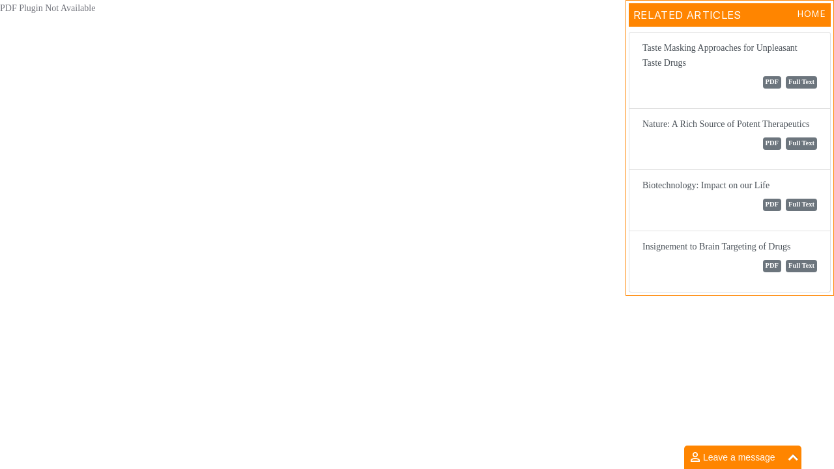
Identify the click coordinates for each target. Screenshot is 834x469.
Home (812, 13)
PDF (772, 81)
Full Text (801, 81)
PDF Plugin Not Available (47, 8)
